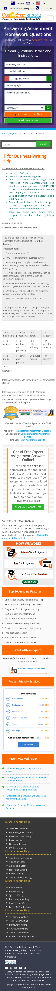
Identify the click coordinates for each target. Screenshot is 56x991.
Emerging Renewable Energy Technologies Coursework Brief (26, 779)
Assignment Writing (17, 916)
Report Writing (14, 887)
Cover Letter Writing (17, 902)
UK (30, 3)
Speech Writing (14, 895)
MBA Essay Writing (17, 828)
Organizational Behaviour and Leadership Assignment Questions (26, 797)
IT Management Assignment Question (32, 430)
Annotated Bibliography (19, 857)
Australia (17, 3)
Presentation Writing (17, 899)
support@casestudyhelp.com (19, 8)
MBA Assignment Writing (19, 832)
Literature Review (16, 844)
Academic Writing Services (20, 936)
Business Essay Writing (18, 836)
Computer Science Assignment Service (35, 435)
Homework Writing (16, 924)
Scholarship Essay (16, 865)
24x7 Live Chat (44, 8)
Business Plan (14, 840)
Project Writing (14, 891)
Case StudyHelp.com (12, 133)
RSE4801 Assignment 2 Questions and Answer (24, 770)
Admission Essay (15, 861)
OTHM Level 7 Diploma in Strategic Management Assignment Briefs (23, 788)
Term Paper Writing (17, 920)
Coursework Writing (17, 928)
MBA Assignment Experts (33, 439)
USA (40, 3)
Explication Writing (16, 869)
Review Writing (14, 873)
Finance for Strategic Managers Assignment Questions (27, 806)
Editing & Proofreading (18, 906)
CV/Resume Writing (17, 847)
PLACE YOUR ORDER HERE (28, 507)
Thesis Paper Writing (17, 932)
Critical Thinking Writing (19, 877)
